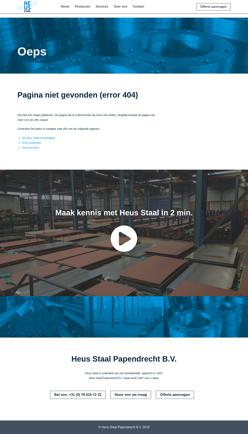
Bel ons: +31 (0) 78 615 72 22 (78, 395)
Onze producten (31, 142)
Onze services (30, 147)
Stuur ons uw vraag (131, 395)
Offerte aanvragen (175, 395)
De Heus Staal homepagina (38, 137)
